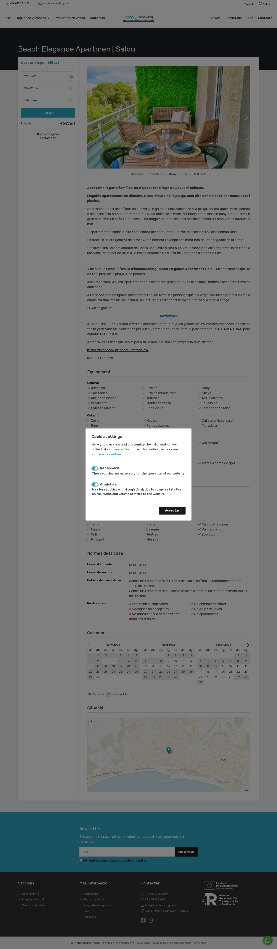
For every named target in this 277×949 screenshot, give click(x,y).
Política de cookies (106, 454)
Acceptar (172, 510)
